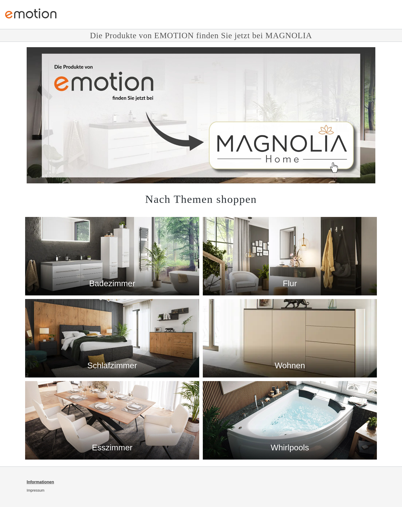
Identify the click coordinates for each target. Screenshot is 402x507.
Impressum (35, 490)
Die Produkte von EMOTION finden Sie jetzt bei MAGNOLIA (201, 35)
